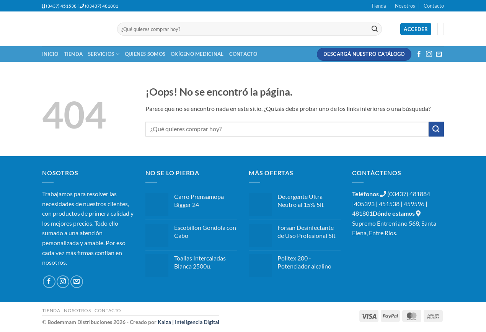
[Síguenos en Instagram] (429, 54)
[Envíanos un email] (439, 54)
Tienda (378, 6)
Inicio (50, 54)
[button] (415, 29)
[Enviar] (374, 29)
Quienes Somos (145, 54)
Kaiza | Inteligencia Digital (188, 322)
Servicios (103, 54)
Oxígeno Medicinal (197, 54)
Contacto (434, 6)
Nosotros (405, 6)
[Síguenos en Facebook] (419, 54)
